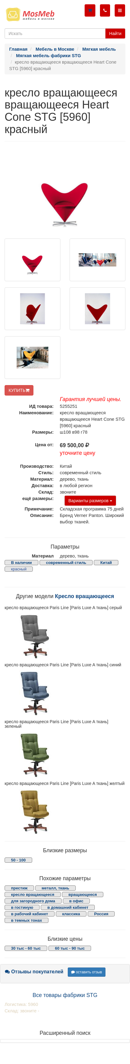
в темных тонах (26, 920)
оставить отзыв (86, 972)
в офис (76, 901)
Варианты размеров (90, 500)
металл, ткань (55, 888)
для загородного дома (33, 901)
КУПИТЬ (19, 390)
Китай (106, 562)
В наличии (21, 562)
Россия (101, 914)
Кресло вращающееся (84, 596)
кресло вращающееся (32, 894)
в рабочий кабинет (29, 914)
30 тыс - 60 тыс (26, 948)
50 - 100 (18, 860)
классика (71, 914)
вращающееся (82, 894)
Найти (115, 33)
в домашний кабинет (67, 907)
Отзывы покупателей (34, 971)
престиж (19, 888)
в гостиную (22, 907)
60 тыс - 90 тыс (70, 948)
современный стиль (66, 562)
